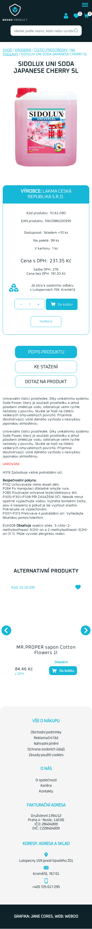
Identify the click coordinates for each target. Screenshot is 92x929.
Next (83, 627)
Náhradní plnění (46, 743)
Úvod (7, 50)
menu (85, 5)
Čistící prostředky (51, 50)
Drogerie (23, 50)
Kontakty (46, 791)
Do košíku (62, 304)
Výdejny (46, 321)
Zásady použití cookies (46, 755)
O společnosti (46, 780)
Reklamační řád (46, 738)
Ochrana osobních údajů (46, 749)
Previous (3, 627)
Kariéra (46, 785)
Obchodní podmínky (46, 732)
